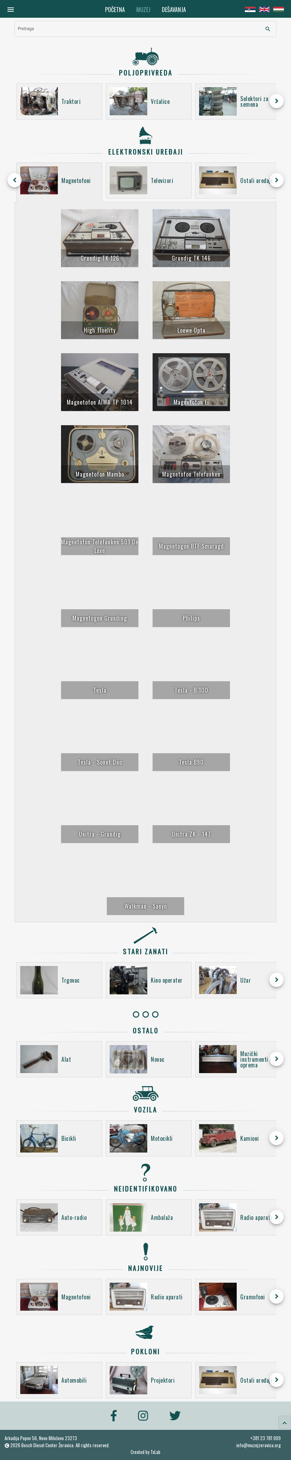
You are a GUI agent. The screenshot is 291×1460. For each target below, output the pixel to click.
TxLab (155, 1452)
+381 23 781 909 (265, 1438)
